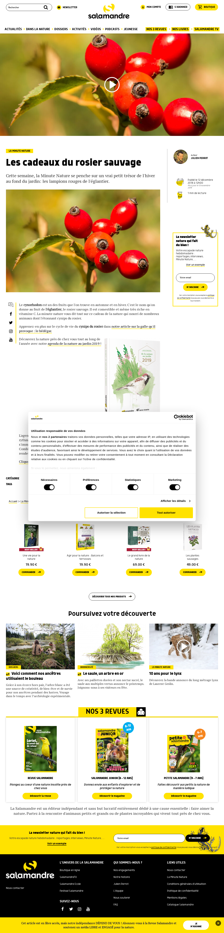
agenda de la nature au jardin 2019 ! (74, 343)
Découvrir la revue (40, 807)
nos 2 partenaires (54, 436)
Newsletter (67, 7)
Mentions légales (177, 909)
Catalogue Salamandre (180, 916)
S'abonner (178, 7)
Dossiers (61, 29)
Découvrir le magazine (112, 807)
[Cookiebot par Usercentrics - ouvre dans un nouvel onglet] (176, 417)
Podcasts (112, 29)
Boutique (206, 7)
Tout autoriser (166, 512)
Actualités (13, 29)
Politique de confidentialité (183, 902)
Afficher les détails (173, 500)
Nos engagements (124, 881)
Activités (79, 29)
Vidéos (96, 29)
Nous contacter (15, 899)
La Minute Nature (19, 150)
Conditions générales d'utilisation (186, 895)
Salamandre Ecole (70, 895)
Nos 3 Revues (156, 29)
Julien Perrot (121, 895)
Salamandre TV (207, 29)
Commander (29, 581)
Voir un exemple (195, 264)
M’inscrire (192, 290)
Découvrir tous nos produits (109, 607)
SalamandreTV (68, 888)
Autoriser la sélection (111, 512)
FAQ (115, 916)
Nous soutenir (121, 909)
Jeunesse (131, 29)
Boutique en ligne (70, 881)
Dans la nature (38, 29)
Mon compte (151, 7)
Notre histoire (121, 888)
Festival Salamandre (71, 902)
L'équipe (118, 902)
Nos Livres (180, 29)
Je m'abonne (196, 925)
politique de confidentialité (163, 859)
